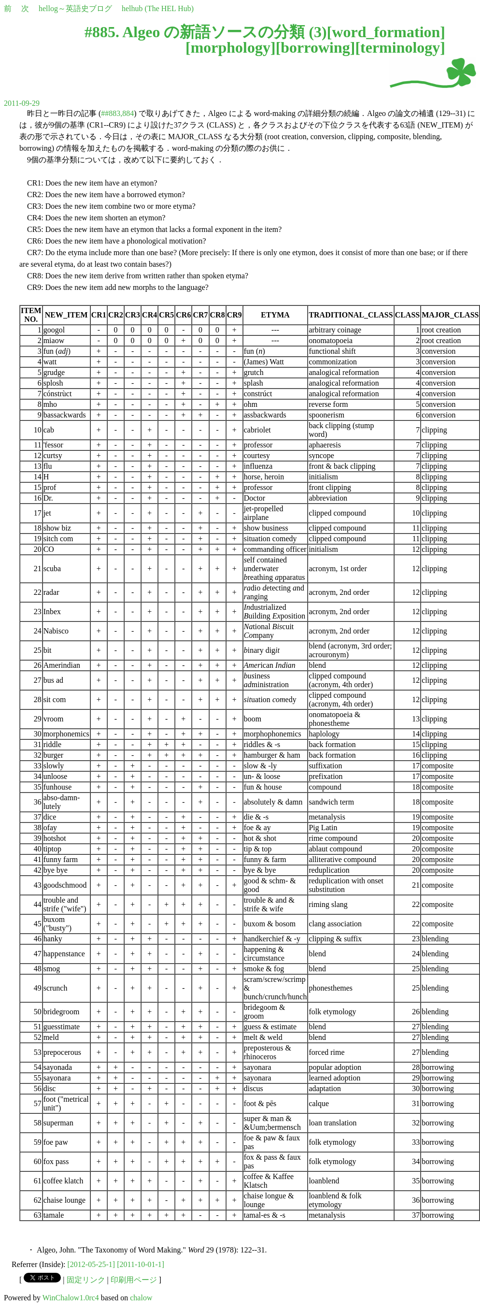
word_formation (386, 32)
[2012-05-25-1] (91, 1264)
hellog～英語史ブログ (75, 8)
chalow (141, 1298)
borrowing (315, 47)
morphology (230, 47)
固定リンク (86, 1280)
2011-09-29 (22, 103)
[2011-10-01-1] (140, 1264)
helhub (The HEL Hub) (158, 8)
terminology (400, 47)
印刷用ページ (134, 1280)
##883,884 (117, 113)
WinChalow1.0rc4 (70, 1298)
